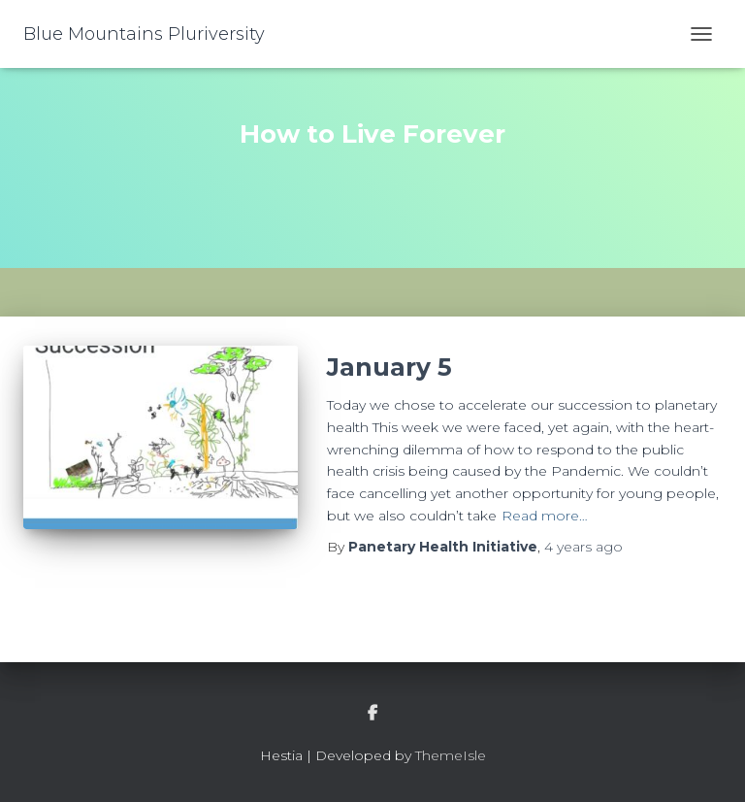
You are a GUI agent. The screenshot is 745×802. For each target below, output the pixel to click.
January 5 (389, 367)
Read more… (545, 515)
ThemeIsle (450, 755)
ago (583, 546)
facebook (372, 713)
